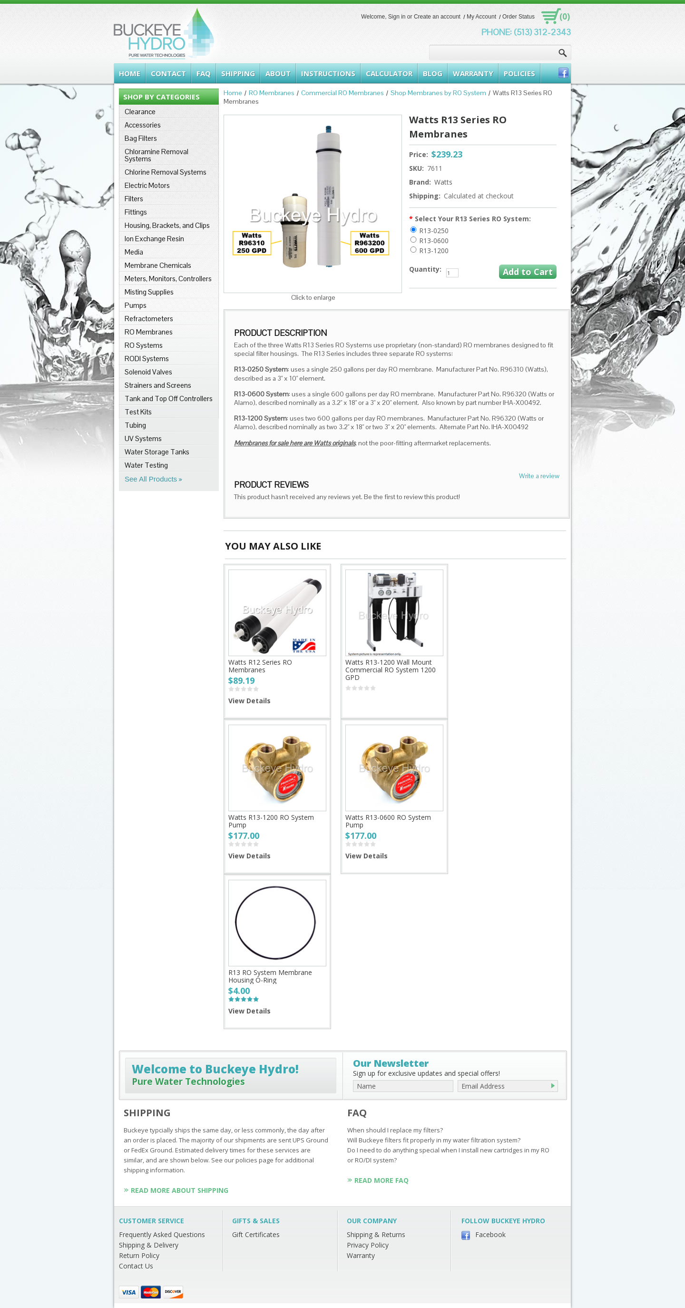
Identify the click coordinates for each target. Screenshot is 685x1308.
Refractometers (149, 318)
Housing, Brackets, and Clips (167, 225)
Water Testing (146, 465)
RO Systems (144, 345)
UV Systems (143, 438)
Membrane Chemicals (158, 265)
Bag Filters (141, 138)
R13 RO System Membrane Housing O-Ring (270, 976)
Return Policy (139, 1255)
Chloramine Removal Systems (156, 155)
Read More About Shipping (179, 1190)
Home (233, 93)
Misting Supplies (149, 291)
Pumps (136, 305)
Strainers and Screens (158, 385)
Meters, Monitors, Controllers (168, 278)
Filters (134, 198)
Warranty (361, 1255)
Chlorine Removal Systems (165, 172)
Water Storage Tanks (157, 451)
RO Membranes (149, 331)
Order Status (518, 16)
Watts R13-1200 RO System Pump (271, 821)
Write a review (539, 476)
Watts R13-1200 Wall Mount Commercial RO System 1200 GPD (390, 670)
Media (134, 251)
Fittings (136, 211)
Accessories (143, 124)
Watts (443, 182)
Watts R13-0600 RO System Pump (388, 821)
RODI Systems (147, 358)
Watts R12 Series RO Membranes (260, 666)
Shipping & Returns (376, 1234)
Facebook (490, 1234)
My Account (481, 16)
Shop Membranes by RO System (438, 93)
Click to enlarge (313, 297)
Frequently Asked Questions (162, 1234)
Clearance (140, 111)
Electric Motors (147, 185)
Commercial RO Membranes (342, 93)
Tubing (135, 425)
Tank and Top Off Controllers (169, 398)
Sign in (397, 16)
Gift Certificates (256, 1234)
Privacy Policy (368, 1244)
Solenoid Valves (148, 371)
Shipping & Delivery (148, 1244)
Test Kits (138, 411)
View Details (249, 700)
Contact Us (136, 1265)
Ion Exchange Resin (154, 238)
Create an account (437, 16)
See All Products (151, 479)
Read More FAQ (381, 1180)
